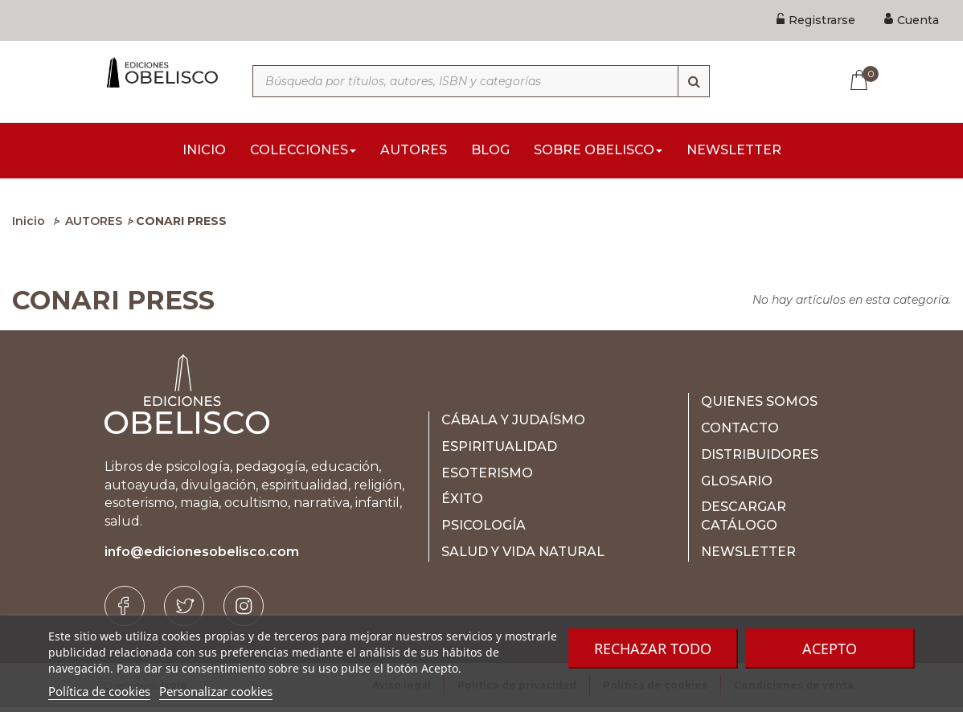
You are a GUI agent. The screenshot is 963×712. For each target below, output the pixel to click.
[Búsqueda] (694, 81)
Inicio (28, 226)
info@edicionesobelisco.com (201, 556)
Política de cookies (99, 691)
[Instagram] (243, 611)
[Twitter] (184, 611)
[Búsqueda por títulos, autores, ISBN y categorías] (481, 81)
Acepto (829, 648)
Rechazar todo (652, 648)
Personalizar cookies (216, 691)
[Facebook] (124, 611)
